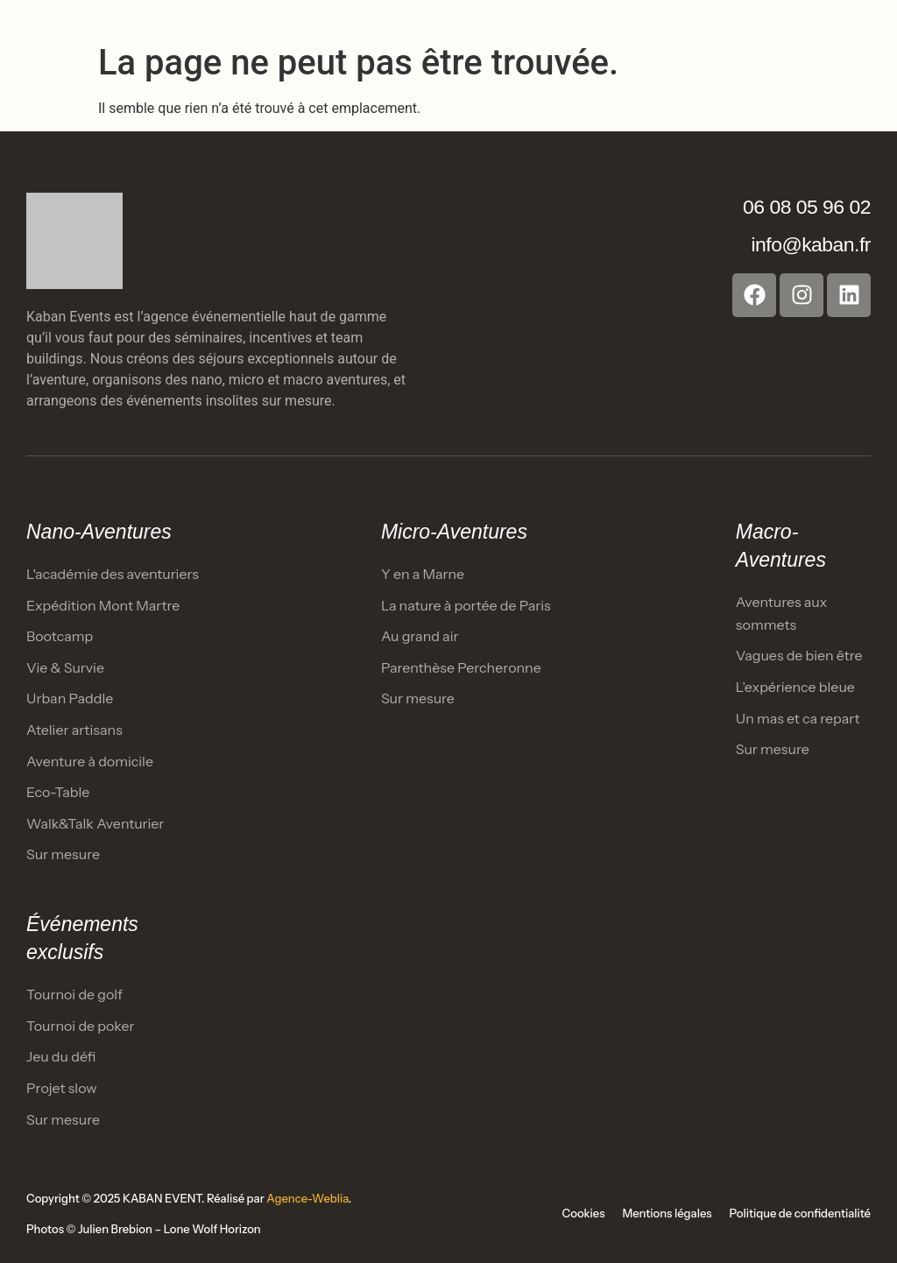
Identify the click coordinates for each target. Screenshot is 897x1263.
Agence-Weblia (307, 1198)
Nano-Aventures (99, 531)
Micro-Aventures (454, 531)
